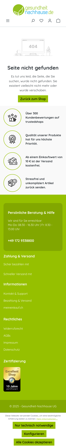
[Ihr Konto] (50, 20)
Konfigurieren (34, 434)
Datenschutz (12, 349)
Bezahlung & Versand (18, 300)
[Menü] (8, 20)
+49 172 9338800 (21, 241)
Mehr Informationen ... (47, 418)
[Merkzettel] (41, 20)
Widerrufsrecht (13, 328)
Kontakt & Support (16, 293)
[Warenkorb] (58, 20)
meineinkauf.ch (13, 307)
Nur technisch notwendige (34, 425)
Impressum (11, 342)
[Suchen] (33, 20)
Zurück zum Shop (33, 99)
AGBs (7, 335)
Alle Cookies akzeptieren (34, 442)
